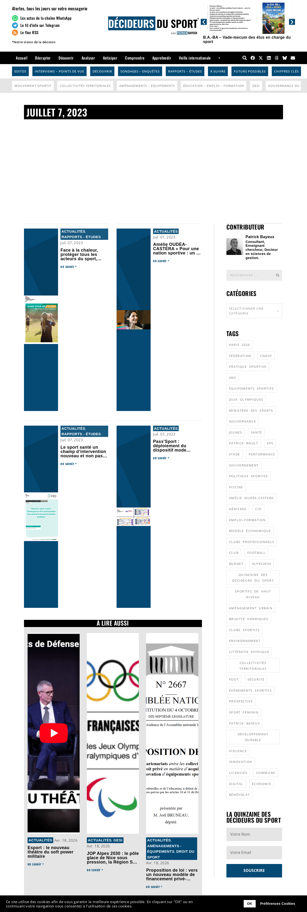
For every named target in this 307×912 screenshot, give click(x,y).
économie (261, 783)
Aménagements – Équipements (147, 86)
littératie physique (249, 651)
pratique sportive (247, 366)
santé (256, 432)
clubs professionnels (251, 541)
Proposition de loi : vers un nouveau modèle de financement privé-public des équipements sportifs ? (172, 879)
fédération (240, 355)
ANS (232, 377)
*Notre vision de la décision (33, 42)
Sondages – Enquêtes (140, 71)
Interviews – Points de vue (59, 71)
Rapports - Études (81, 237)
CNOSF (266, 355)
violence (238, 751)
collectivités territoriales (252, 665)
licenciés (238, 772)
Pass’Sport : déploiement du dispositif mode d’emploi (169, 448)
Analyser (88, 58)
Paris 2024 (239, 344)
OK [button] (249, 904)
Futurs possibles (250, 71)
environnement (244, 640)
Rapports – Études (185, 71)
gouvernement (244, 465)
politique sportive (248, 476)
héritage (238, 509)
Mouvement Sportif (32, 86)
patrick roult (243, 443)
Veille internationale (195, 58)
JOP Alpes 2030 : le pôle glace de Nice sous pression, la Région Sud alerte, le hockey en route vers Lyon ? (113, 862)
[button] (204, 22)
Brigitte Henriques (248, 618)
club (233, 552)
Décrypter (43, 58)
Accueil (21, 58)
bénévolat (239, 794)
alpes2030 (261, 563)
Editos (20, 71)
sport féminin (244, 712)
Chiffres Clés (286, 71)
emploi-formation (247, 520)
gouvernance (242, 421)
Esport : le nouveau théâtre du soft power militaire (50, 852)
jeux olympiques (246, 399)
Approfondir (161, 58)
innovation (240, 761)
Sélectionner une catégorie (254, 310)
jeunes (235, 432)
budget (236, 563)
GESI (256, 86)
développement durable (253, 737)
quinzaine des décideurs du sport (253, 577)
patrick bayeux (244, 723)
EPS (270, 443)
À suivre (217, 71)
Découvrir (66, 58)
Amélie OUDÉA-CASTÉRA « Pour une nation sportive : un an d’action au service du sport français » (177, 253)
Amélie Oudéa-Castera (251, 497)
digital (236, 783)
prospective (241, 701)
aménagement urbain (251, 608)
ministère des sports (251, 410)
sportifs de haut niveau (253, 594)
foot (234, 679)
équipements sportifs (251, 388)
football (256, 552)
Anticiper (110, 58)
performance (262, 454)
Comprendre (134, 58)
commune (265, 772)
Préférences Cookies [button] (277, 904)
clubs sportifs (244, 630)
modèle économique (250, 530)
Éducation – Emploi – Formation (213, 86)
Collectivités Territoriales (85, 86)
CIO (258, 509)
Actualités (73, 231)
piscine (236, 487)
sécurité (256, 679)
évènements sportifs (250, 690)
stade (234, 454)
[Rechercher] (278, 275)
